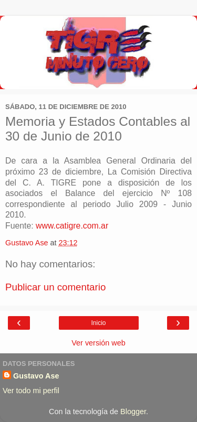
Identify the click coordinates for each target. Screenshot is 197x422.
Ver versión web (98, 343)
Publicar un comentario (55, 287)
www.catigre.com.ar (72, 225)
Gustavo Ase (36, 376)
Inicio (98, 323)
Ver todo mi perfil (31, 390)
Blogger (133, 411)
